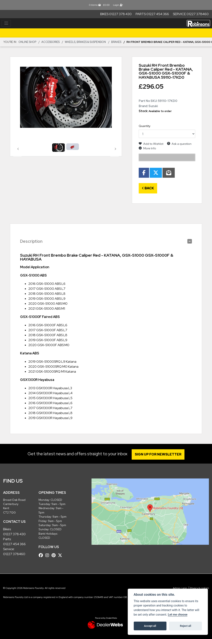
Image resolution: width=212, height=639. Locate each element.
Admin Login (180, 588)
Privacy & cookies (199, 588)
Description (31, 241)
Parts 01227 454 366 (152, 14)
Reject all (185, 625)
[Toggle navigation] (6, 23)
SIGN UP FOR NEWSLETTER (158, 454)
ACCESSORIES (50, 42)
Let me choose (178, 614)
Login (118, 5)
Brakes (116, 42)
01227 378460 (14, 554)
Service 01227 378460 (191, 14)
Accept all (150, 625)
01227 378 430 (14, 534)
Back (148, 188)
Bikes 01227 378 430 (116, 14)
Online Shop (27, 42)
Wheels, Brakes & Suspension (85, 42)
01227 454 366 (14, 544)
